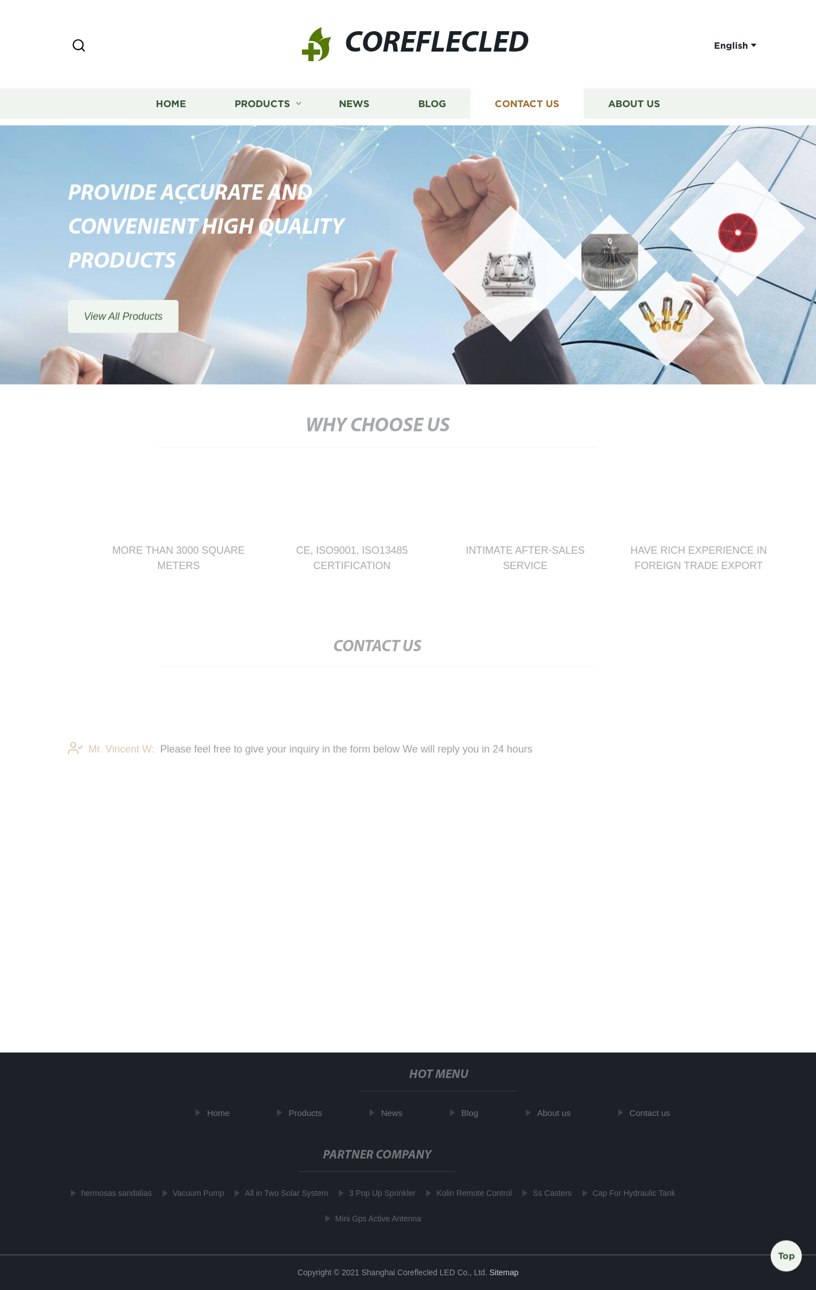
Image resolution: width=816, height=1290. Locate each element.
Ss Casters (547, 1193)
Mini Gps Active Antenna (373, 1218)
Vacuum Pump (193, 1193)
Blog (432, 102)
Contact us (527, 102)
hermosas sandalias (111, 1193)
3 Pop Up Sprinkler (378, 1193)
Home (171, 102)
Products (262, 102)
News (354, 102)
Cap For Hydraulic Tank (629, 1193)
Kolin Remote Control (469, 1193)
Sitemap (504, 1272)
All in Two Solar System (282, 1193)
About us (634, 102)
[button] (79, 46)
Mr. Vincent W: (111, 755)
